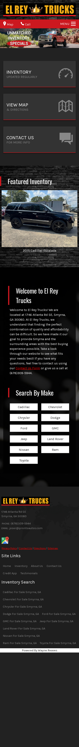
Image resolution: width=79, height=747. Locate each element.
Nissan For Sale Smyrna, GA (21, 636)
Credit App (10, 573)
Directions (40, 548)
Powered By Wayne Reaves (39, 650)
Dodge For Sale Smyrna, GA (21, 614)
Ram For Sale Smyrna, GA (20, 643)
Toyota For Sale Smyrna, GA (58, 643)
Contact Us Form (28, 368)
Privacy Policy (9, 548)
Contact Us (25, 548)
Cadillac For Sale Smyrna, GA (22, 592)
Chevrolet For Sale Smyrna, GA (23, 599)
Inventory (21, 566)
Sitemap (53, 548)
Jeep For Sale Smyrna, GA (56, 621)
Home (7, 566)
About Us (37, 566)
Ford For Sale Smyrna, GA (59, 614)
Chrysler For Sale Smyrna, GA (22, 606)
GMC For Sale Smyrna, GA (19, 621)
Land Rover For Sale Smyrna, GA (24, 628)
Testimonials (29, 573)
